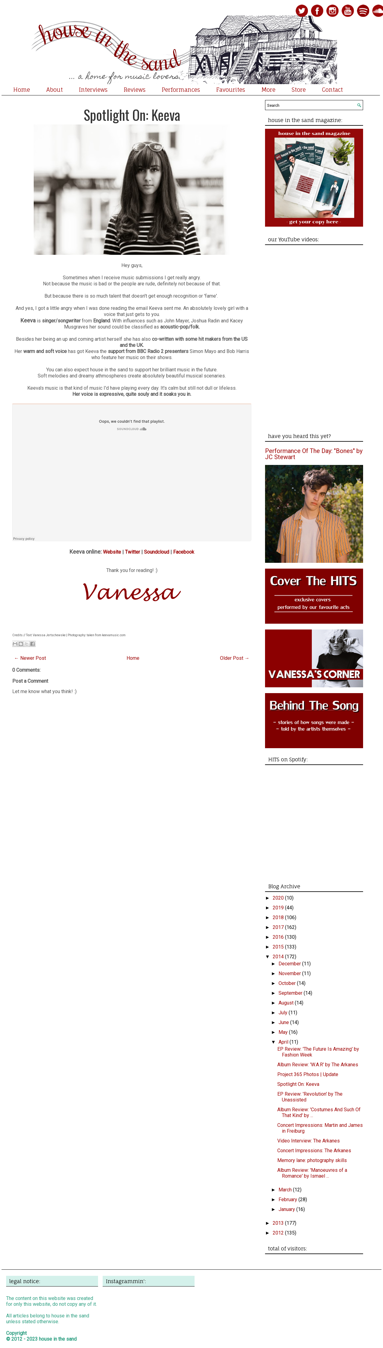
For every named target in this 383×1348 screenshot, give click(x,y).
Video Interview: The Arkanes (308, 1141)
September (291, 993)
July (284, 1013)
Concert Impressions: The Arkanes (314, 1150)
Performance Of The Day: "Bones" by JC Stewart (313, 454)
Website (112, 552)
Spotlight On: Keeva (132, 114)
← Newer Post (30, 658)
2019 (279, 908)
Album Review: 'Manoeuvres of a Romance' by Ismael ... (312, 1173)
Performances (181, 89)
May (284, 1032)
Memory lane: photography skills (312, 1160)
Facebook (183, 552)
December (290, 964)
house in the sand (58, 1339)
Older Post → (234, 658)
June (284, 1022)
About (54, 89)
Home (21, 89)
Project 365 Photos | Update (307, 1074)
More (268, 89)
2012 (279, 1233)
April (284, 1042)
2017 (279, 927)
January (287, 1209)
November (290, 973)
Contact (332, 89)
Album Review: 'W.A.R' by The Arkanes (317, 1065)
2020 (279, 898)
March (286, 1190)
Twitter (132, 552)
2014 (279, 957)
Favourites (230, 89)
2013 (279, 1223)
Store (299, 89)
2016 (279, 937)
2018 (279, 917)
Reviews (135, 89)
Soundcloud (156, 552)
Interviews (93, 89)
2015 (279, 947)
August (287, 1003)
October (288, 983)
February (288, 1199)
